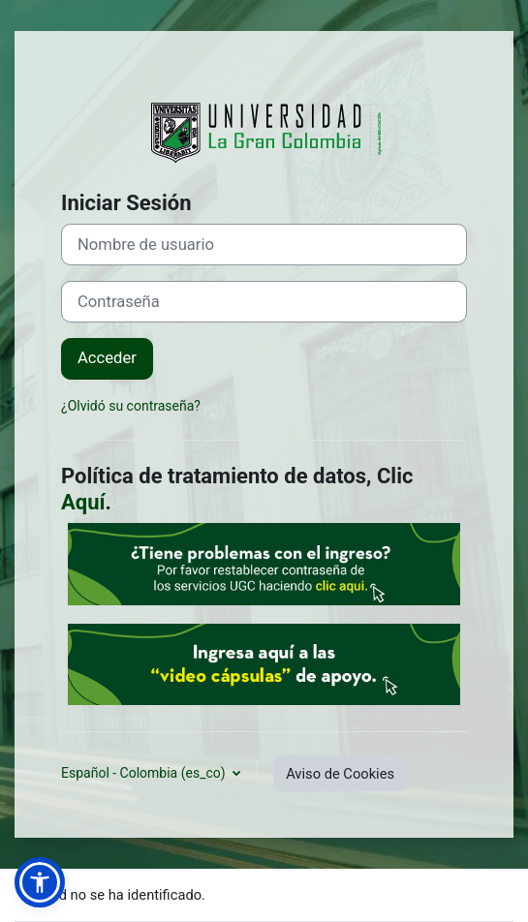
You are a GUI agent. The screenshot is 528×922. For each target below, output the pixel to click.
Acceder (107, 358)
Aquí (83, 502)
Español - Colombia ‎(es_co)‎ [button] (145, 773)
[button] (39, 882)
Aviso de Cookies (340, 774)
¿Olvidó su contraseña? (131, 406)
